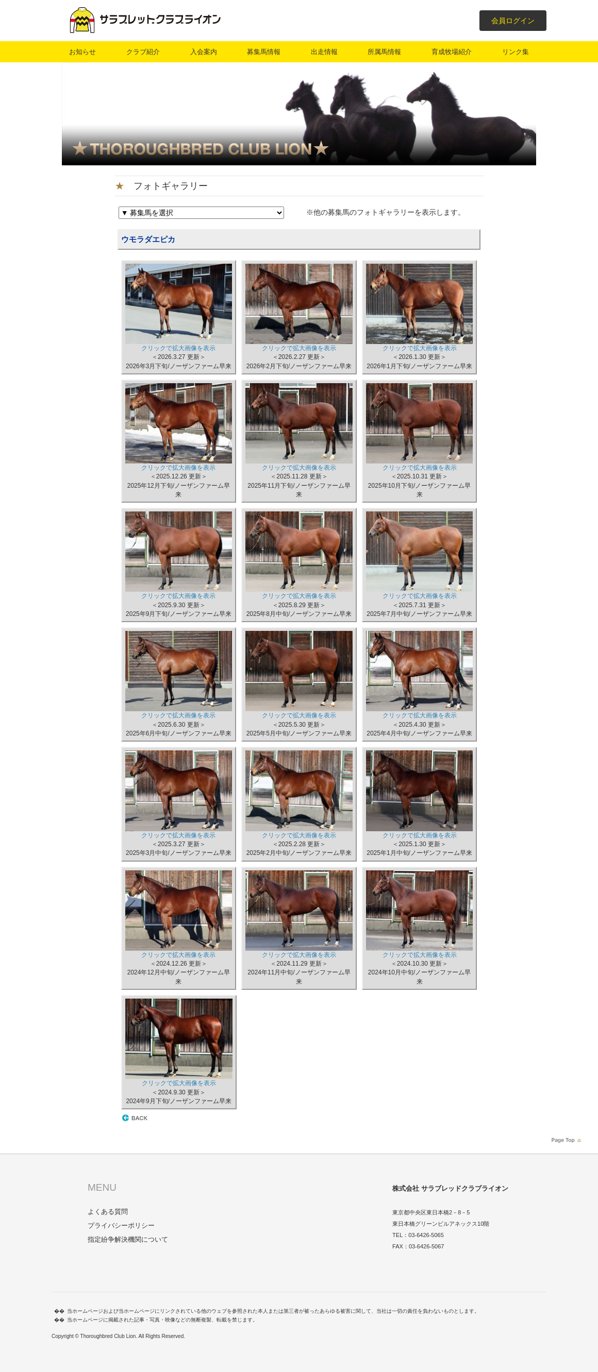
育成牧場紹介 (451, 52)
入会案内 (203, 52)
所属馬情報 (384, 52)
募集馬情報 (263, 52)
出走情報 (324, 52)
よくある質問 (108, 1211)
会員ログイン (513, 20)
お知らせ (82, 52)
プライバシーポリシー (121, 1225)
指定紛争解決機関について (128, 1239)
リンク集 (515, 52)
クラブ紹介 (143, 52)
